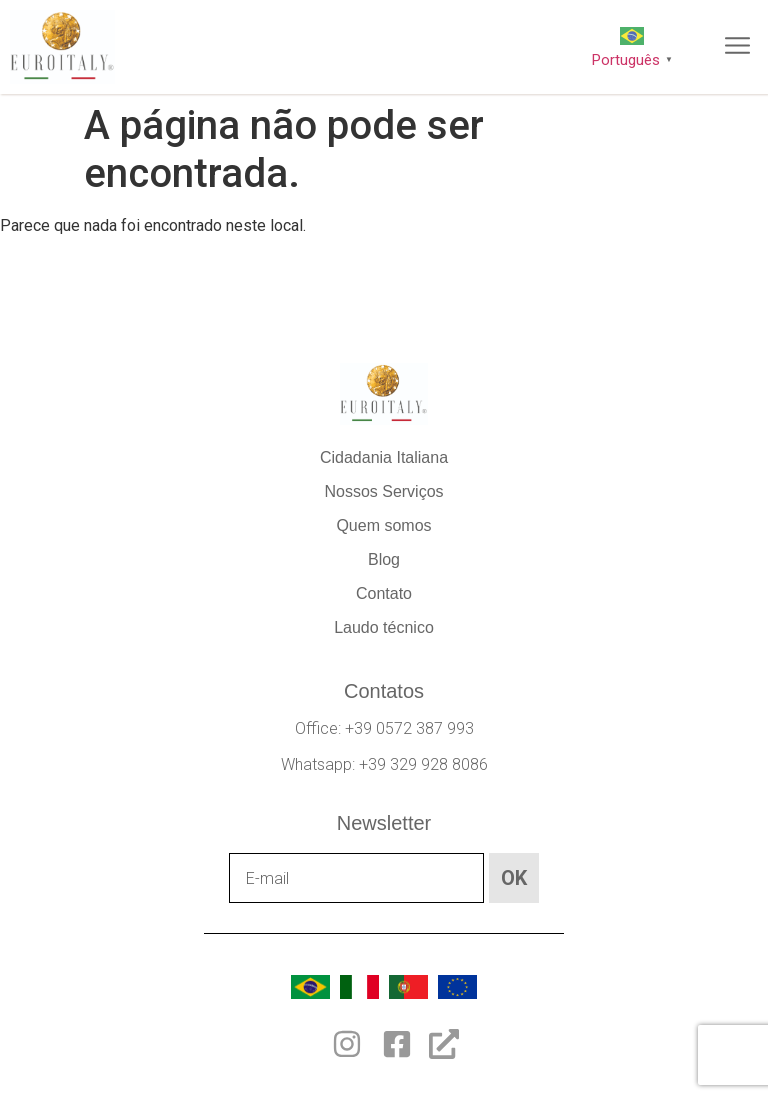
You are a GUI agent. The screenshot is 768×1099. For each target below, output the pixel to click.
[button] (738, 47)
